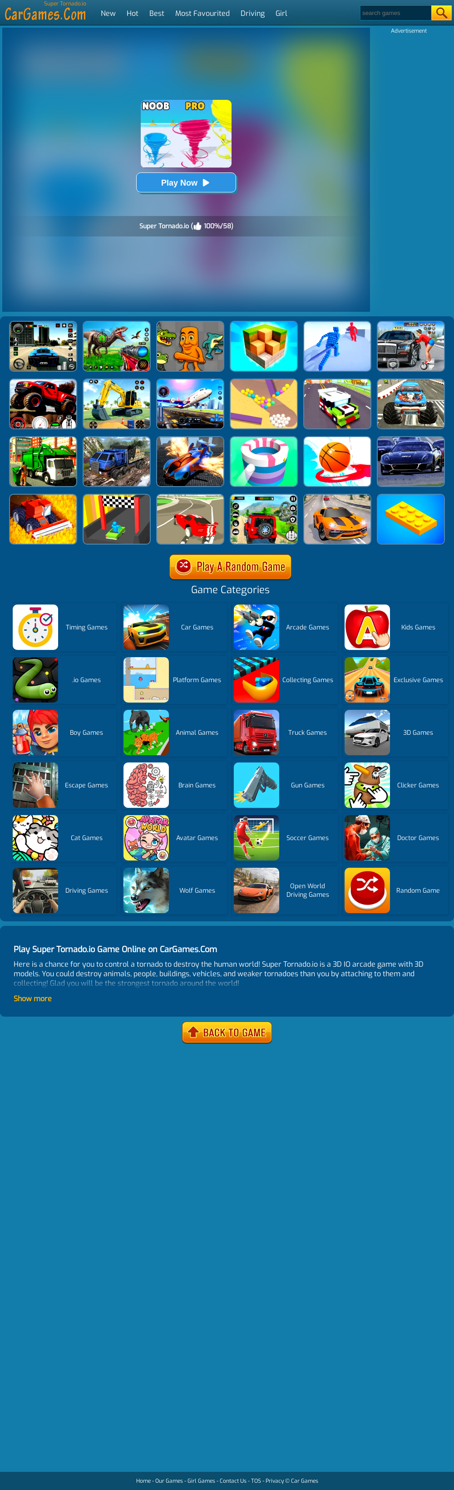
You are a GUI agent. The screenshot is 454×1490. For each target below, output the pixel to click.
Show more (33, 998)
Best (156, 13)
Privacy (275, 1481)
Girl (281, 13)
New (108, 13)
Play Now (186, 182)
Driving (253, 13)
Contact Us (233, 1481)
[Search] (395, 12)
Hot (132, 13)
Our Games (169, 1481)
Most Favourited (202, 13)
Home (143, 1481)
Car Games (304, 1481)
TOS (256, 1481)
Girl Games (201, 1481)
